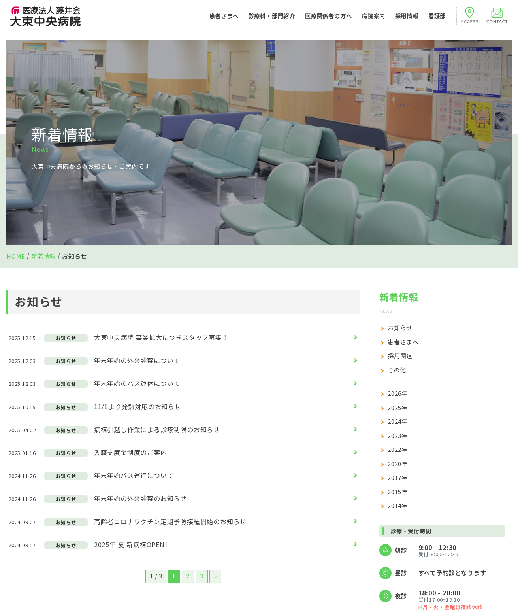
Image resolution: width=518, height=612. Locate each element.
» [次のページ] (215, 576)
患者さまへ (224, 19)
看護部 (437, 19)
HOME (15, 256)
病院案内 (373, 19)
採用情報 (406, 19)
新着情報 (43, 256)
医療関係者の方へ (328, 19)
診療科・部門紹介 (272, 19)
